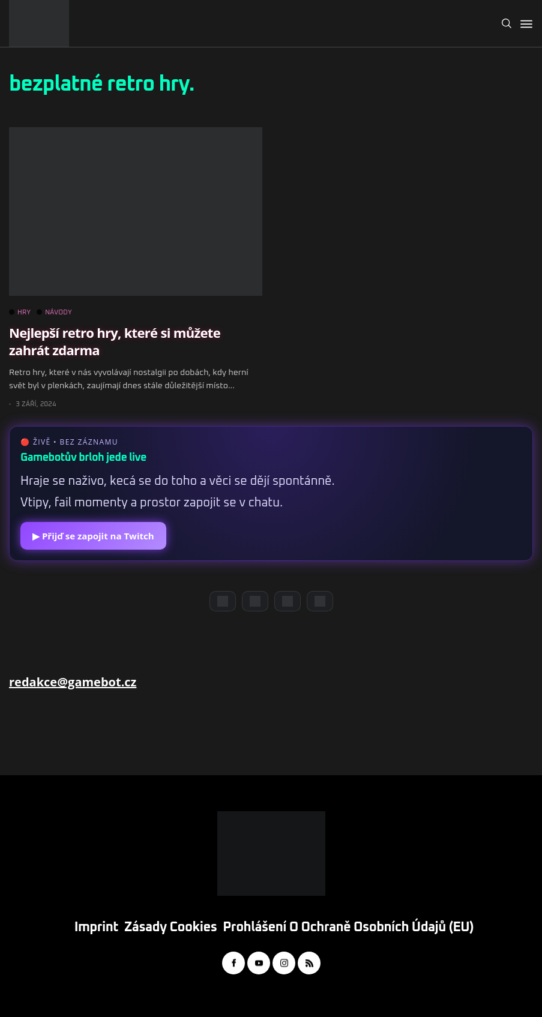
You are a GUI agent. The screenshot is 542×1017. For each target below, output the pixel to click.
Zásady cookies (170, 927)
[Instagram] (287, 601)
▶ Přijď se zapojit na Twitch (93, 536)
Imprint (96, 927)
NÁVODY (54, 313)
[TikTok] (320, 601)
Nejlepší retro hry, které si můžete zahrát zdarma (114, 341)
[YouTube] (255, 601)
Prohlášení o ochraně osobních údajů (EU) (348, 927)
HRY (20, 313)
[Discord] (222, 601)
